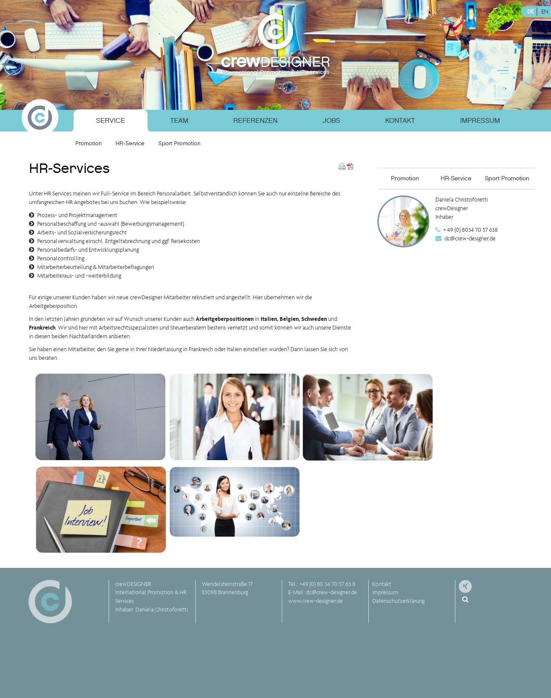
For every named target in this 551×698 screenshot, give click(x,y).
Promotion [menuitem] (88, 143)
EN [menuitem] (544, 11)
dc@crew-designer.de (470, 238)
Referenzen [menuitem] (255, 120)
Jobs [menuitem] (331, 120)
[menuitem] (51, 119)
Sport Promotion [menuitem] (179, 143)
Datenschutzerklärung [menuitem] (398, 601)
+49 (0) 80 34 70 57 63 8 (327, 584)
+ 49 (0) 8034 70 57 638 (470, 230)
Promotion (405, 178)
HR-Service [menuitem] (130, 143)
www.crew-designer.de (315, 601)
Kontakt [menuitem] (400, 120)
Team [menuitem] (179, 120)
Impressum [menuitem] (480, 120)
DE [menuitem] (530, 11)
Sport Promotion (507, 178)
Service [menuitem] (110, 120)
